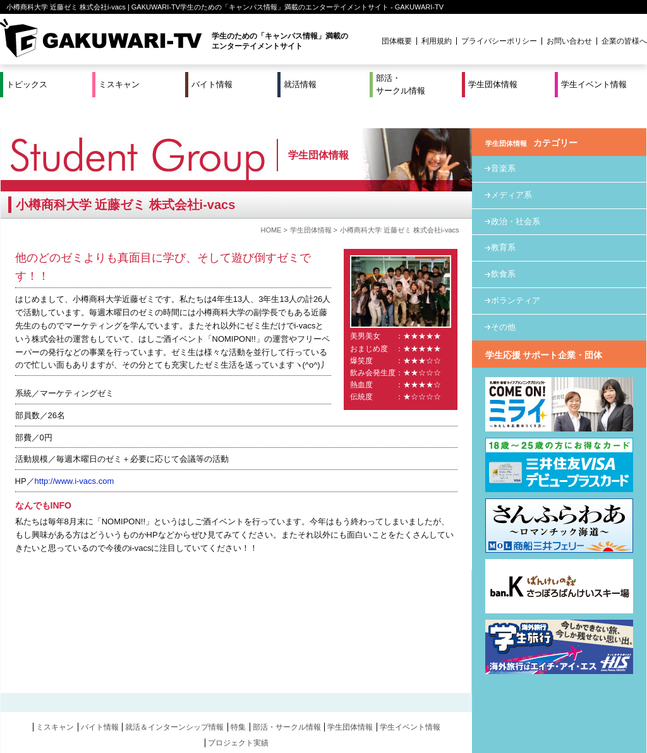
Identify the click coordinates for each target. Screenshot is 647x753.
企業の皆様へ (624, 41)
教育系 (503, 221)
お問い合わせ (569, 41)
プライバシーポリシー (499, 41)
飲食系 (503, 248)
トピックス (26, 84)
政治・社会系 (515, 195)
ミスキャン (119, 84)
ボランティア (515, 274)
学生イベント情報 (594, 84)
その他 (503, 301)
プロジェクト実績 (238, 716)
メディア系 (511, 169)
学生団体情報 (492, 84)
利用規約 (436, 41)
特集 (238, 701)
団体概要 (397, 41)
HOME (270, 204)
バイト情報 (212, 84)
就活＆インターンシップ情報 (174, 701)
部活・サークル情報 (400, 84)
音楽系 (503, 142)
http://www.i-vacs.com (74, 455)
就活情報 (300, 84)
